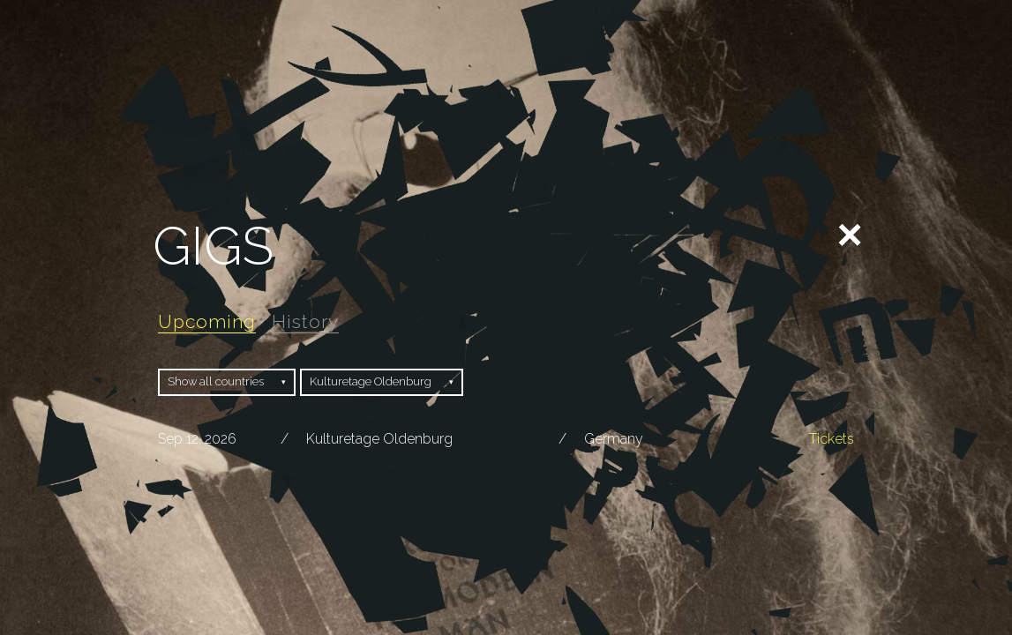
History (305, 321)
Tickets (831, 438)
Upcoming (207, 321)
